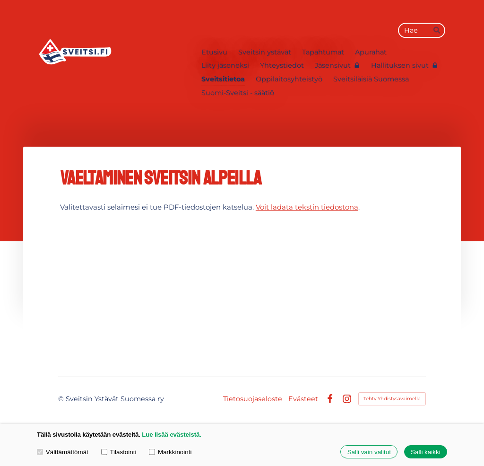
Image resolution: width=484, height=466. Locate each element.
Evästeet (303, 399)
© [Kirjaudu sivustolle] (62, 399)
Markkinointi (170, 451)
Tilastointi (119, 451)
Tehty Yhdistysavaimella (392, 399)
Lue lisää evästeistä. (171, 434)
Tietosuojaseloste (252, 399)
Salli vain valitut (369, 452)
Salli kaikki (426, 452)
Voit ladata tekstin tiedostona (307, 207)
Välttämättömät (62, 451)
